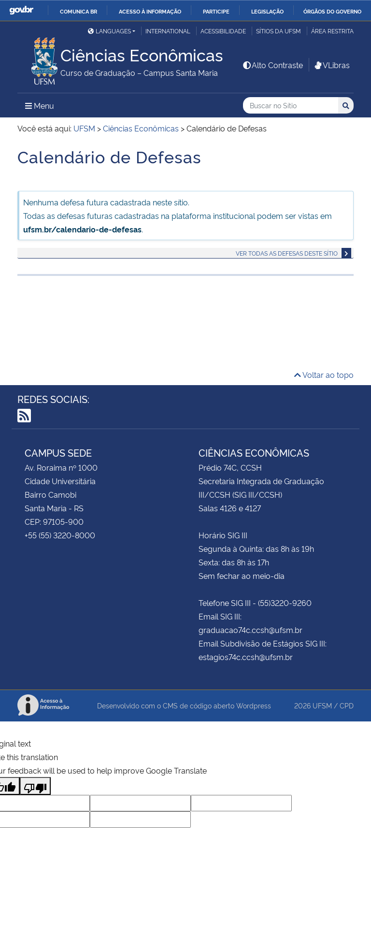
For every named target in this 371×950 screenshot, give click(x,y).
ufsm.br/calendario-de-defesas (82, 229)
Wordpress (253, 705)
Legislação (267, 11)
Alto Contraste (272, 64)
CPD (347, 705)
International (167, 31)
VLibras (331, 64)
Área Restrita (332, 31)
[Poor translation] (35, 786)
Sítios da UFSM (278, 31)
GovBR (21, 10)
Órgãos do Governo (332, 11)
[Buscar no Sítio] (291, 105)
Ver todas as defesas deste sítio (287, 253)
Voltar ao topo (324, 374)
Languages (109, 31)
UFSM (322, 705)
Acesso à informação (150, 11)
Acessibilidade (223, 31)
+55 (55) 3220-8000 (60, 535)
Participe (216, 11)
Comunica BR (78, 11)
